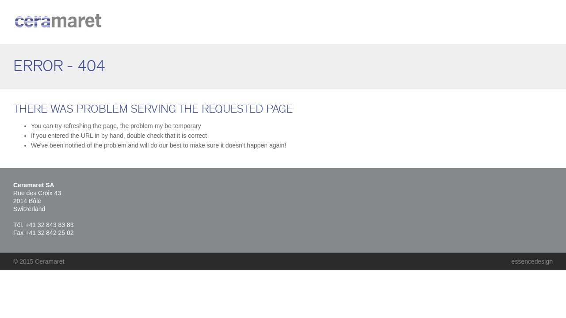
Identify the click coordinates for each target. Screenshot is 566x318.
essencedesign (532, 261)
